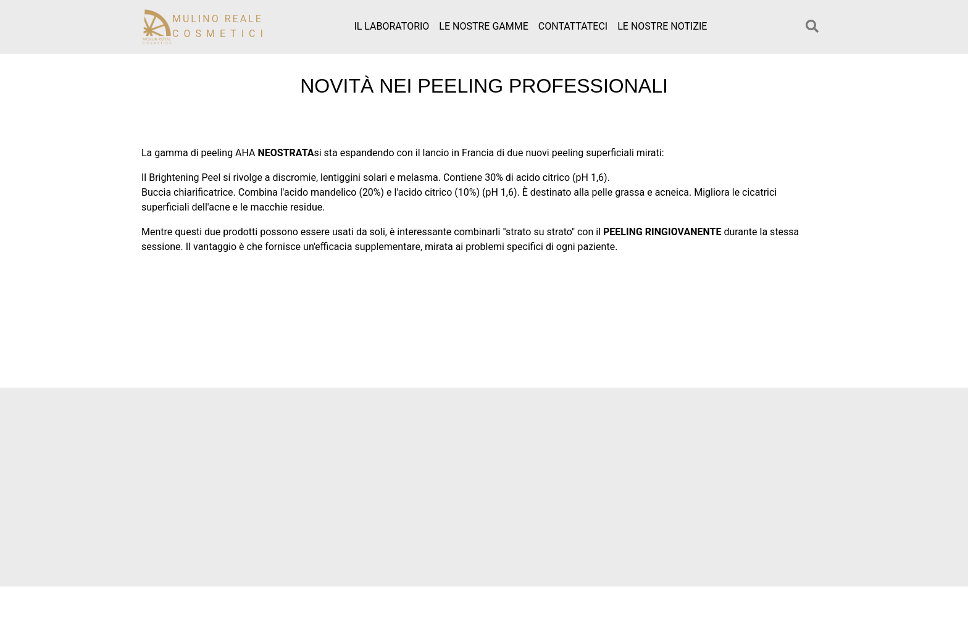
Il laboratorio (391, 26)
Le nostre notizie (662, 26)
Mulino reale (220, 26)
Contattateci (572, 26)
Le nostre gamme (483, 26)
